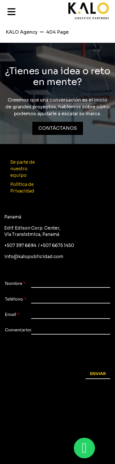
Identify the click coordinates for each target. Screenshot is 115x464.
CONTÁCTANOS (57, 128)
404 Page (57, 32)
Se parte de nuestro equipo (22, 168)
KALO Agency (21, 32)
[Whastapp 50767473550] (84, 448)
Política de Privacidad (22, 188)
